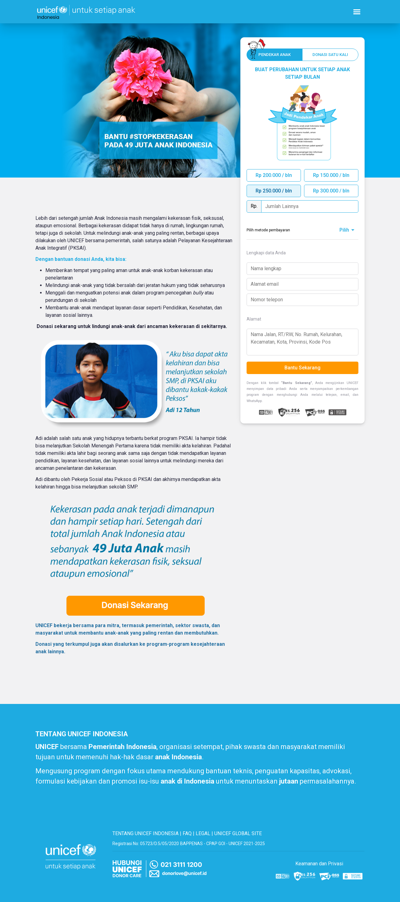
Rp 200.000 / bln (274, 175)
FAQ (187, 833)
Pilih (344, 230)
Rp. (254, 206)
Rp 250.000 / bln (274, 191)
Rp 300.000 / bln (331, 191)
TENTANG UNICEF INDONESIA (145, 833)
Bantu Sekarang (302, 368)
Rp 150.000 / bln (331, 175)
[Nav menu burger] (357, 12)
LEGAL (203, 833)
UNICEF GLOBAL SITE (238, 833)
